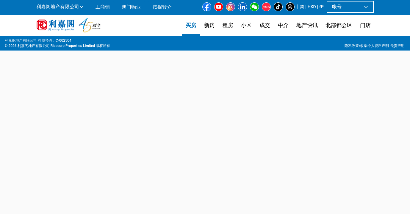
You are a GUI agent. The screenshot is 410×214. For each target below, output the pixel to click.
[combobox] (162, 49)
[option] (49, 124)
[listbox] (203, 124)
